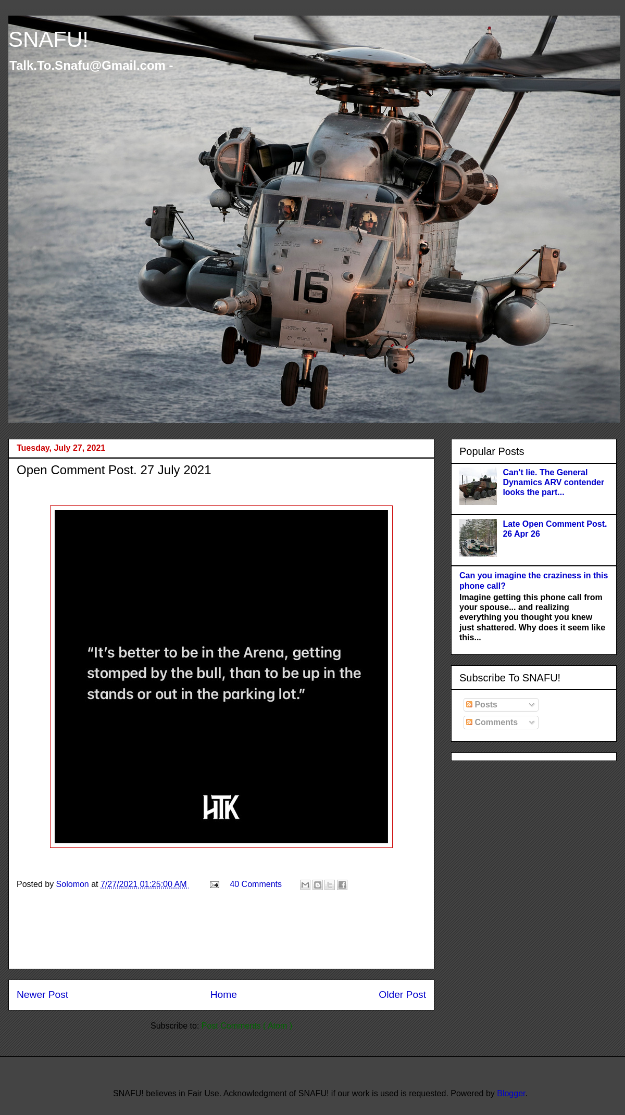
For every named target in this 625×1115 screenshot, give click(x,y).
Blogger (511, 1093)
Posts (481, 704)
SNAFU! (48, 39)
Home (223, 994)
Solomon (74, 884)
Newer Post (42, 994)
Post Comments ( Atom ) (247, 1025)
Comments (492, 722)
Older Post (402, 994)
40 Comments (256, 884)
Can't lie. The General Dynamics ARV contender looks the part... (553, 482)
